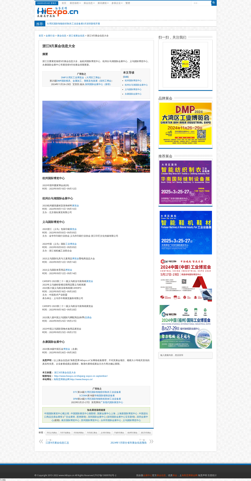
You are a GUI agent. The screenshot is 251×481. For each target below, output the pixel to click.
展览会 (75, 205)
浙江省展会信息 (77, 35)
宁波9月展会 (119, 433)
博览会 (75, 258)
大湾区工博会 (93, 77)
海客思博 (58, 379)
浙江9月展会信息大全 (65, 372)
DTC (75, 392)
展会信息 (89, 3)
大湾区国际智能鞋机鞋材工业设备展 (103, 399)
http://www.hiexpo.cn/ (81, 379)
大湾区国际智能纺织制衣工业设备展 (103, 392)
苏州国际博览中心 (90, 420)
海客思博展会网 (189, 475)
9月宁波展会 (65, 433)
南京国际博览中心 (70, 420)
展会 (175, 475)
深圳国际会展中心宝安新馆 (120, 416)
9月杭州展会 (79, 433)
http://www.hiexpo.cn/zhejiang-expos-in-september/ (81, 376)
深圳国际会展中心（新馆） (98, 84)
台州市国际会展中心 (111, 420)
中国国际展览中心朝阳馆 (83, 413)
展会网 (66, 379)
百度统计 (212, 475)
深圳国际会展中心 (97, 416)
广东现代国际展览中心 (111, 402)
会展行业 (50, 35)
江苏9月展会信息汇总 (67, 441)
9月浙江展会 (92, 433)
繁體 (128, 3)
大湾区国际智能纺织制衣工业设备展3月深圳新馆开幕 (73, 23)
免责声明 (202, 475)
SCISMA (83, 395)
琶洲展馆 (81, 416)
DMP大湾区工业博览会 (72, 77)
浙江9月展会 (146, 433)
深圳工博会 (105, 80)
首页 (64, 3)
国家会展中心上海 (106, 413)
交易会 (88, 317)
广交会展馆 (69, 416)
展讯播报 (103, 3)
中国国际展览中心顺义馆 (56, 413)
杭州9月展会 (132, 433)
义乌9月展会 (106, 433)
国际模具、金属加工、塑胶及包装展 (79, 80)
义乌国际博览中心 (132, 420)
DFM (75, 399)
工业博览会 (71, 244)
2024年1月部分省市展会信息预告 (125, 441)
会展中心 (147, 475)
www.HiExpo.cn (66, 475)
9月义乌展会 (52, 433)
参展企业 (117, 3)
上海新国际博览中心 (127, 413)
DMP (59, 80)
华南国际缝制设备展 (104, 395)
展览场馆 (75, 3)
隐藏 (126, 77)
